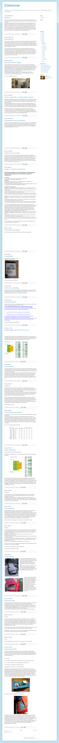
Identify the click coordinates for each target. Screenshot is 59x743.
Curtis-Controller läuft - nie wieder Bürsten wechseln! (19, 97)
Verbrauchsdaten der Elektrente (13, 412)
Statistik (7, 492)
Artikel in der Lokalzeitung (12, 288)
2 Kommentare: (17, 522)
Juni (43, 52)
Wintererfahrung (9, 39)
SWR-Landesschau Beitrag (12, 230)
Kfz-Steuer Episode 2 (10, 302)
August (43, 50)
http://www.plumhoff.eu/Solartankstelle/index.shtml (13, 74)
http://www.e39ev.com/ (44, 72)
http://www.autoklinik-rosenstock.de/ (46, 66)
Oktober (43, 47)
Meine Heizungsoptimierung (45, 65)
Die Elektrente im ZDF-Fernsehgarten (15, 120)
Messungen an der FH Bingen (13, 62)
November (43, 46)
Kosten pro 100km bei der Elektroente (15, 169)
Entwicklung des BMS (11, 649)
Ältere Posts (35, 730)
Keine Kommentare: (18, 57)
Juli (42, 51)
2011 (42, 61)
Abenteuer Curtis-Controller (12, 153)
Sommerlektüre (9, 256)
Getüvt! (7, 527)
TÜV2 (6, 616)
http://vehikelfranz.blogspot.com (46, 67)
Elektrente (12, 5)
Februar (43, 58)
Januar (43, 59)
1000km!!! (7, 385)
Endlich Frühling (9, 556)
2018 (42, 35)
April (43, 55)
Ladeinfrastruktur (9, 366)
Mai (42, 54)
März (43, 56)
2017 (42, 37)
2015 (42, 39)
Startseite (21, 730)
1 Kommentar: (17, 361)
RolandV (48, 76)
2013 (42, 42)
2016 (42, 38)
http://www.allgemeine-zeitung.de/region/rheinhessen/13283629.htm (16, 293)
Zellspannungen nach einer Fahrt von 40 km (17, 330)
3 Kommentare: (17, 407)
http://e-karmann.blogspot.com (45, 68)
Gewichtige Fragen (10, 600)
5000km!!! (7, 17)
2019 (42, 34)
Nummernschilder (9, 508)
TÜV (6, 639)
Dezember (43, 43)
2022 (42, 33)
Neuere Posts (7, 730)
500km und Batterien (10, 450)
